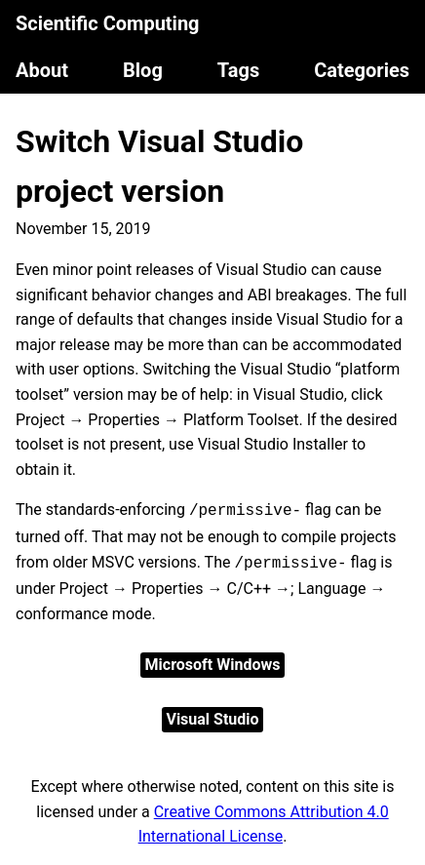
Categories (361, 70)
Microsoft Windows (213, 664)
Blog (143, 70)
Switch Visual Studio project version (159, 166)
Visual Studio (212, 719)
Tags (238, 70)
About (42, 70)
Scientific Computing (108, 23)
